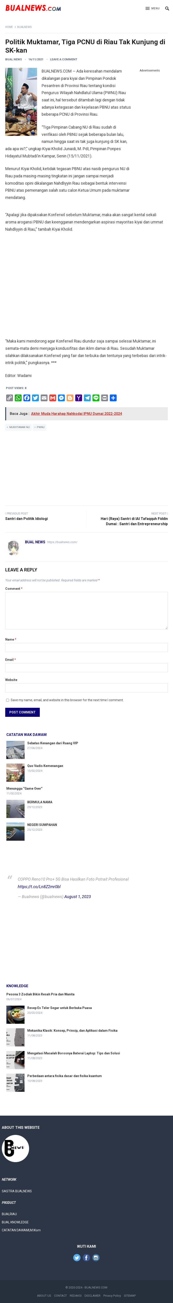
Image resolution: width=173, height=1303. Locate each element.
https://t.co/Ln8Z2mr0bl (39, 886)
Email (10, 659)
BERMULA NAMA (39, 802)
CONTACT (60, 1295)
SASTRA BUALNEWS (17, 1191)
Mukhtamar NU (19, 427)
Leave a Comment (63, 59)
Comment (14, 588)
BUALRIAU (9, 1214)
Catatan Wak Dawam (26, 734)
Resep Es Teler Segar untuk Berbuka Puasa (59, 1008)
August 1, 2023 (77, 896)
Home (9, 27)
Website (11, 680)
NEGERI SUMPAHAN (42, 825)
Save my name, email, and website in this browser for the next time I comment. (67, 700)
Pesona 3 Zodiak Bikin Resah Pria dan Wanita (40, 994)
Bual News (13, 59)
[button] (152, 8)
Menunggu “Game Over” (24, 788)
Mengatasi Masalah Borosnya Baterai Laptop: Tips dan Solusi (73, 1053)
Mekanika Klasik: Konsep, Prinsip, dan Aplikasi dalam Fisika (72, 1030)
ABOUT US (44, 1295)
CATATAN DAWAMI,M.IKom (21, 1230)
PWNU (41, 427)
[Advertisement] (149, 142)
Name (10, 639)
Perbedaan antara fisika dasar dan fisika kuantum (64, 1076)
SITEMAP (130, 1295)
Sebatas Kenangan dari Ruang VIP (52, 743)
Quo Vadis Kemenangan (45, 766)
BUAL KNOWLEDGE (15, 1222)
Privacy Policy (112, 1295)
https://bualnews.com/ (62, 542)
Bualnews (24, 27)
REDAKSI (76, 1295)
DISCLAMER (92, 1295)
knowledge (17, 986)
